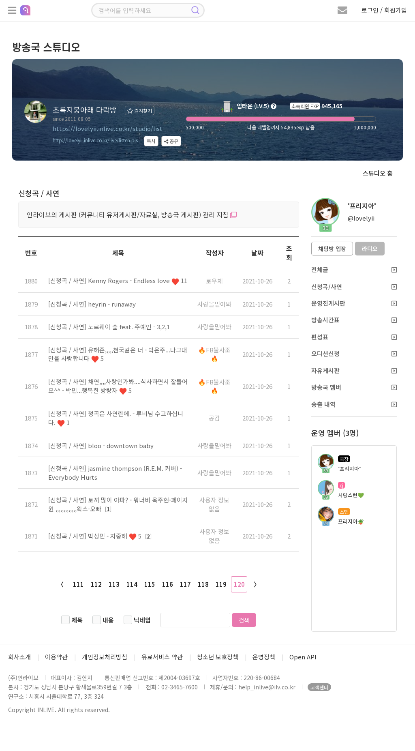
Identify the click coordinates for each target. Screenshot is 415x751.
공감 (214, 418)
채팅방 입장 (332, 249)
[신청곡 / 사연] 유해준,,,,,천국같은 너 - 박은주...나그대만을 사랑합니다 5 (117, 354)
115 (149, 584)
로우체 (214, 281)
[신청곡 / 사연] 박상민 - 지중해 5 (95, 536)
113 (114, 584)
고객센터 (319, 687)
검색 (244, 620)
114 (131, 584)
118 (203, 584)
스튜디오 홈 (378, 173)
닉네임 (142, 620)
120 (239, 584)
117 (185, 584)
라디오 (370, 249)
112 (96, 584)
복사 (151, 140)
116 (167, 584)
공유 (171, 140)
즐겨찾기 (139, 110)
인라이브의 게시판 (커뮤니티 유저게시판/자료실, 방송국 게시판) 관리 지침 (132, 214)
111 (78, 584)
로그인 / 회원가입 (384, 10)
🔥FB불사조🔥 (214, 354)
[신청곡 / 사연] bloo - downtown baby (101, 445)
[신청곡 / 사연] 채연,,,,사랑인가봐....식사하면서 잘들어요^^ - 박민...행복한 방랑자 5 (118, 385)
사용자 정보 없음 (214, 504)
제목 (77, 620)
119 (221, 584)
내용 (108, 620)
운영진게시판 (354, 303)
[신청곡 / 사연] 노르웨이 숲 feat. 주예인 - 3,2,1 (109, 326)
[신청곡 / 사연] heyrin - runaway (92, 304)
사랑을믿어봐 (214, 304)
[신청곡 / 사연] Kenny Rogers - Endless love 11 (117, 280)
